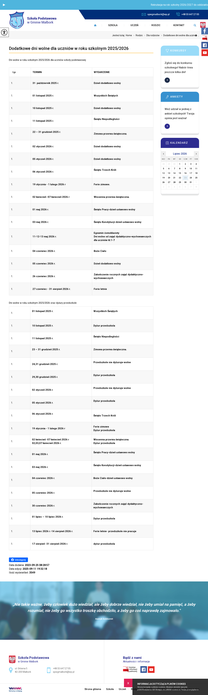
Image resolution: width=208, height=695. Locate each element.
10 (191, 168)
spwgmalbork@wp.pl (156, 14)
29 (180, 182)
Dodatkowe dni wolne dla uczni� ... (179, 35)
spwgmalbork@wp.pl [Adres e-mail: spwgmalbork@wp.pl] (63, 672)
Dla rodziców (151, 35)
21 (174, 178)
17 (191, 173)
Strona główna (95, 25)
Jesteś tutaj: (119, 35)
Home (129, 35)
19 (163, 178)
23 (185, 178)
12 (163, 173)
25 (196, 178)
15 (180, 173)
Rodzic (155, 25)
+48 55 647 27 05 (187, 14)
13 (169, 173)
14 (174, 173)
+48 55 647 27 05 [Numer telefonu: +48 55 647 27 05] (62, 668)
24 (191, 178)
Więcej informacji (167, 80)
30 (185, 182)
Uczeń (134, 25)
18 (196, 173)
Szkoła (112, 25)
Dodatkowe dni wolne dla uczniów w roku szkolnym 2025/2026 (69, 48)
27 (169, 182)
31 (191, 182)
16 (185, 173)
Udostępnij (18, 559)
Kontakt (178, 25)
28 (174, 182)
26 (163, 182)
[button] (4, 5)
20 (169, 178)
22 (180, 178)
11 (196, 168)
